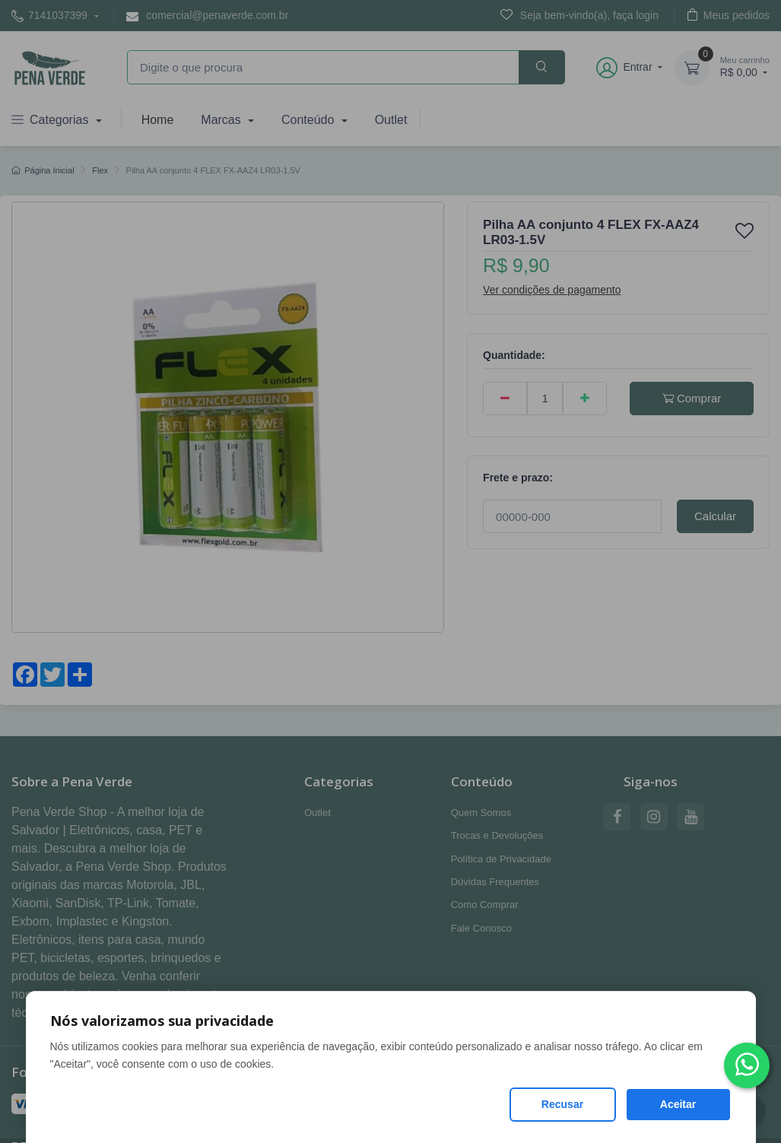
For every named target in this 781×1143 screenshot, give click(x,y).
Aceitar (678, 1104)
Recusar (562, 1104)
